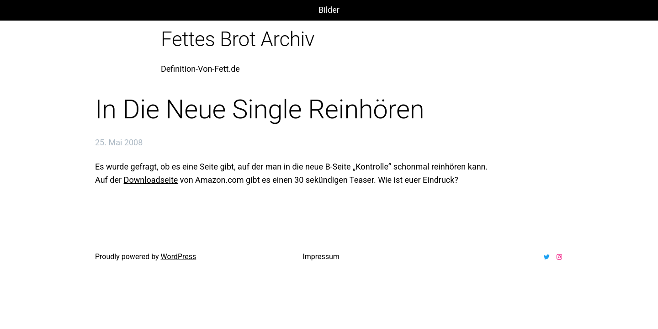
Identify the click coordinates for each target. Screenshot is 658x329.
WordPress (178, 256)
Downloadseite (151, 180)
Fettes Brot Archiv (237, 39)
